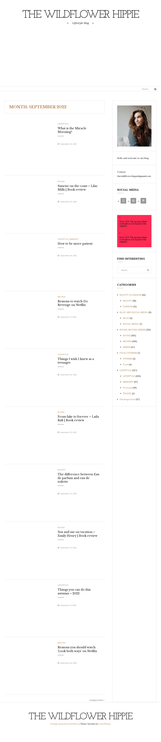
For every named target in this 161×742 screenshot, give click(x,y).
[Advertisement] (80, 67)
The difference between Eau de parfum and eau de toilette (78, 489)
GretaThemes (105, 735)
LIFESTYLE (63, 135)
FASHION (128, 317)
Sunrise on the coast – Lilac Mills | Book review (78, 199)
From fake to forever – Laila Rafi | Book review (78, 429)
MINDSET (74, 250)
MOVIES (61, 308)
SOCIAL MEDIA (131, 335)
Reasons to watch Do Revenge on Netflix (73, 314)
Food (125, 375)
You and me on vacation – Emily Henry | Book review (77, 545)
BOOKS (61, 192)
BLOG (126, 329)
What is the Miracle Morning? (72, 141)
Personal (127, 399)
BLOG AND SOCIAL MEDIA (134, 323)
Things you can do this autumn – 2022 (74, 602)
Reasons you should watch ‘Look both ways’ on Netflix (77, 660)
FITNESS (127, 370)
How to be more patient (75, 255)
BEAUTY (62, 481)
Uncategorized (127, 410)
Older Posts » (96, 711)
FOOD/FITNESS (128, 364)
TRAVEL (127, 404)
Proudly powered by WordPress (64, 735)
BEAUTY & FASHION (130, 306)
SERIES (126, 358)
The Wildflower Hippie (80, 20)
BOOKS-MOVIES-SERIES (133, 341)
